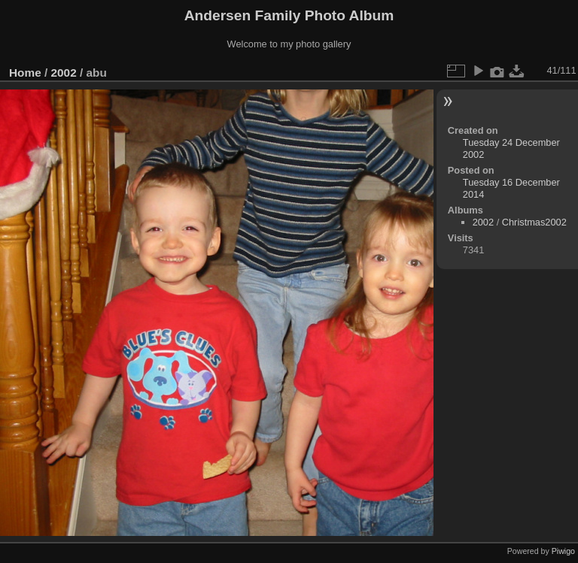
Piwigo (563, 550)
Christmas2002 (534, 222)
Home (25, 72)
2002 (64, 72)
